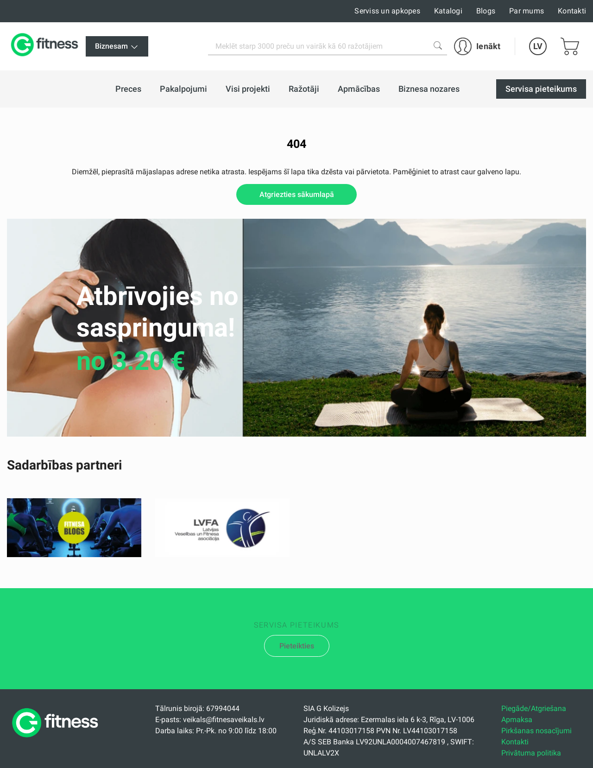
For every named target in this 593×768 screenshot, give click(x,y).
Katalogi (448, 10)
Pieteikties (296, 645)
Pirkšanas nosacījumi (536, 730)
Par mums (526, 10)
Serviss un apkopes (387, 10)
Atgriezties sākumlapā (296, 194)
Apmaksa (516, 719)
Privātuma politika (531, 753)
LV (538, 46)
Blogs (485, 10)
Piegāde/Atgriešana (533, 708)
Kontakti (572, 10)
